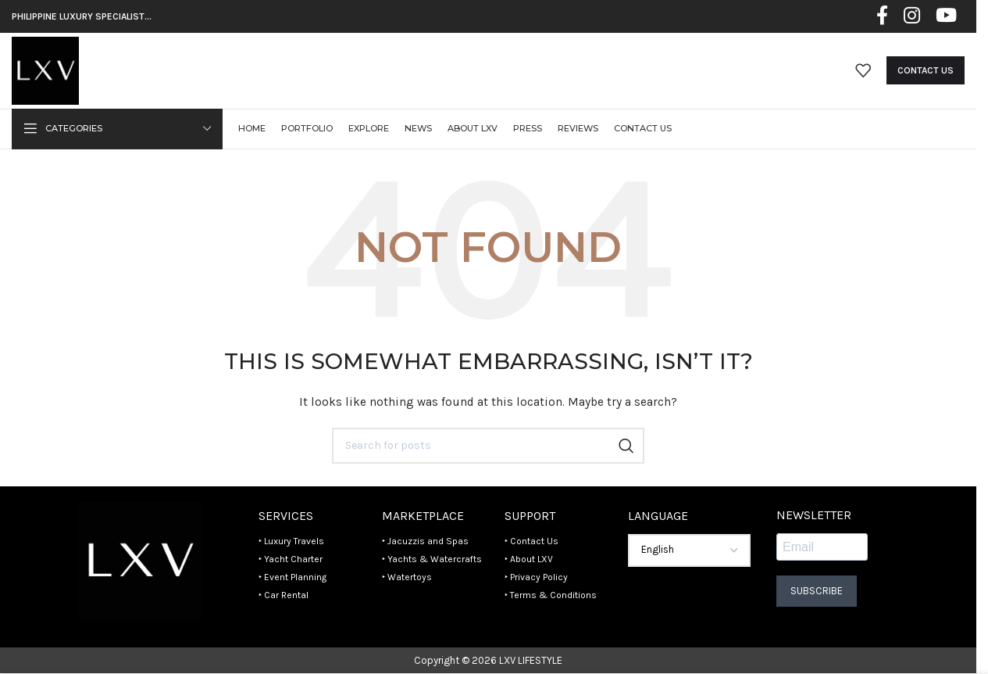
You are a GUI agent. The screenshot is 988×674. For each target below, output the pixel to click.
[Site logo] (48, 72)
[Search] (488, 451)
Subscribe (816, 597)
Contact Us (925, 73)
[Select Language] (689, 556)
